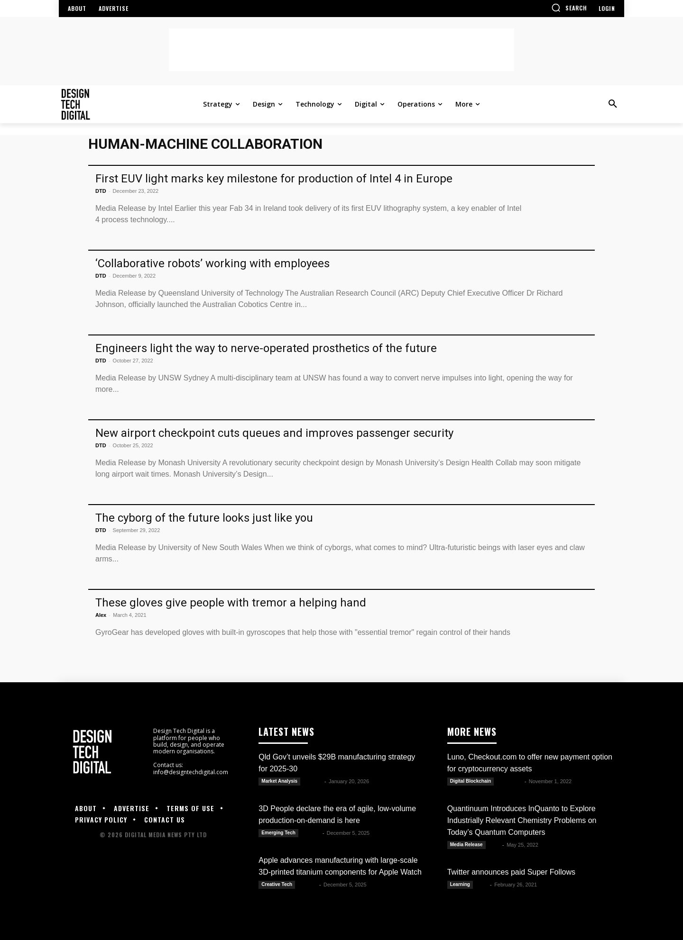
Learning (460, 884)
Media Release (466, 844)
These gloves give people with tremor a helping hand (230, 602)
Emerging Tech (278, 832)
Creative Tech (276, 884)
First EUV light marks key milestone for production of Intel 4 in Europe (273, 178)
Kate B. (313, 781)
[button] (569, 7)
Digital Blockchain (470, 781)
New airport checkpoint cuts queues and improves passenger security (274, 433)
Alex (100, 615)
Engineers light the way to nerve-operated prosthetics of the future (266, 348)
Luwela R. (510, 781)
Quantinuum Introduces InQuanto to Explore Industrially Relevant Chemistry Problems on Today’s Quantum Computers (522, 820)
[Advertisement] (341, 49)
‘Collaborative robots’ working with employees (212, 263)
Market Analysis (279, 781)
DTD (100, 191)
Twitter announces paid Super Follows (511, 872)
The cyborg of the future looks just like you (204, 517)
